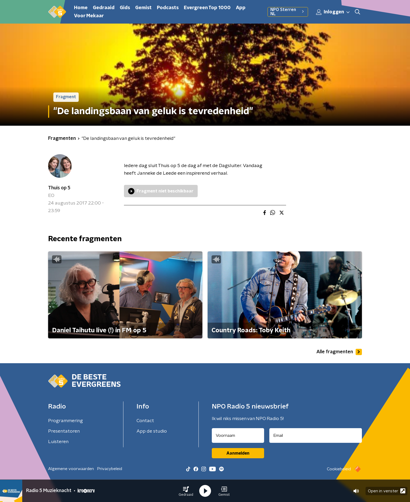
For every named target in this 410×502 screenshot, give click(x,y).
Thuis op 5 (59, 188)
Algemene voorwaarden (71, 469)
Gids (125, 7)
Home (81, 7)
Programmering (65, 420)
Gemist (143, 7)
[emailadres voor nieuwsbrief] (315, 435)
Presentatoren (64, 431)
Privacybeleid (109, 469)
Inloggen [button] (333, 12)
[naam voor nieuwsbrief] (238, 435)
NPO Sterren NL (287, 12)
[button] (186, 491)
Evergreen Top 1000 (207, 7)
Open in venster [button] (386, 490)
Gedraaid (104, 7)
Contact (145, 420)
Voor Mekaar (89, 16)
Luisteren (58, 441)
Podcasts (168, 7)
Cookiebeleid (339, 469)
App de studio (151, 431)
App (241, 7)
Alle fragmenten (339, 352)
